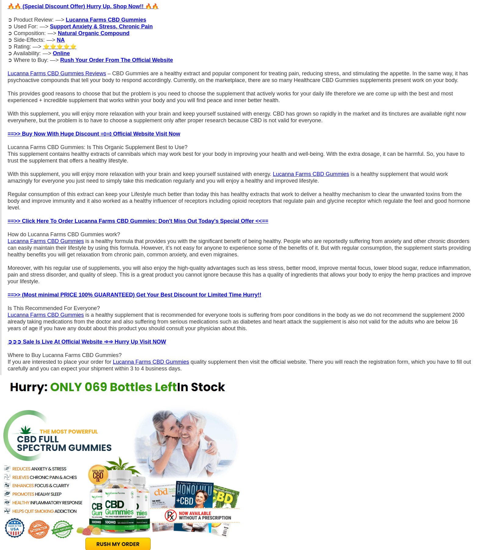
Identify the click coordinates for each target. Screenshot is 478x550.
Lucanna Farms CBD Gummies (311, 174)
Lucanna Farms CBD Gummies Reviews (57, 73)
